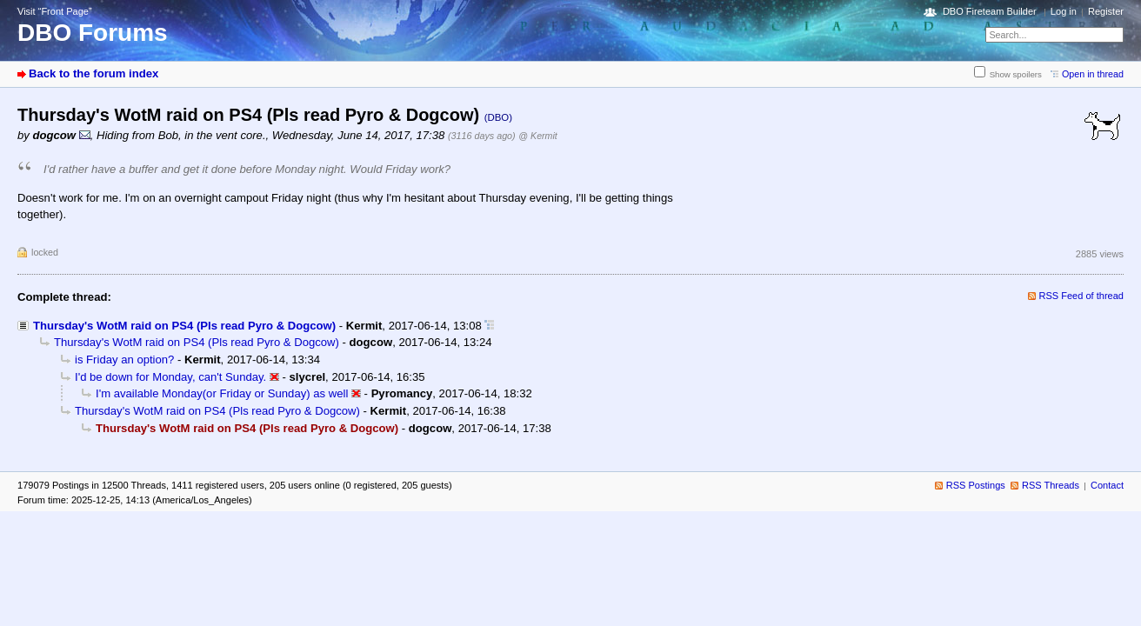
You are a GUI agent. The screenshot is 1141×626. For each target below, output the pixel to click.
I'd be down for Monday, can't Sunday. (170, 376)
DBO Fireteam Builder (990, 11)
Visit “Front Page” (54, 11)
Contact (1107, 485)
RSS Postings (975, 485)
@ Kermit (537, 135)
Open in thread (1093, 74)
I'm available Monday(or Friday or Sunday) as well (222, 393)
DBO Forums (92, 32)
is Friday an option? (124, 359)
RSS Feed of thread (1081, 295)
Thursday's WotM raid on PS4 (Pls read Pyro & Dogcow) (184, 325)
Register (1106, 11)
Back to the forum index (93, 73)
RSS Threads (1050, 485)
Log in (1064, 11)
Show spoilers (1016, 74)
